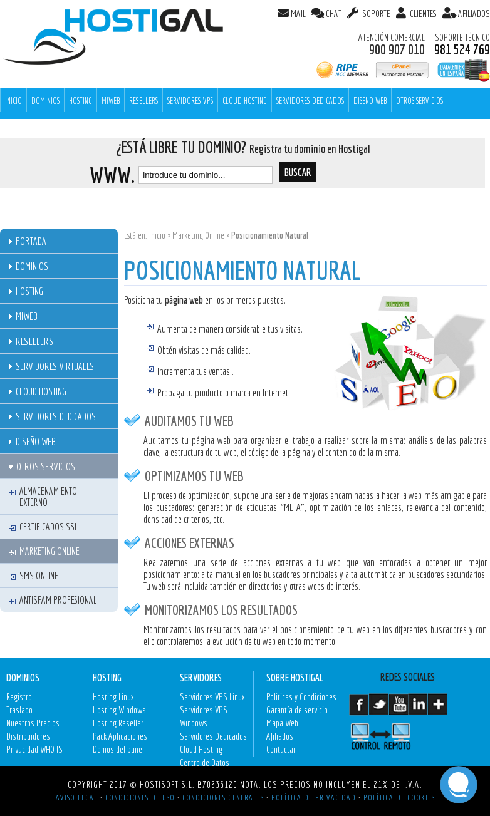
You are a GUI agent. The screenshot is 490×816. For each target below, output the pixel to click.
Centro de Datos (204, 762)
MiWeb (111, 101)
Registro (19, 696)
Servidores (201, 677)
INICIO (13, 101)
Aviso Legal (77, 797)
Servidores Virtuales (55, 366)
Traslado (19, 710)
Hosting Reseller (118, 723)
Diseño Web (370, 101)
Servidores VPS (190, 101)
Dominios (45, 101)
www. (112, 174)
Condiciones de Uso (140, 797)
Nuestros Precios (33, 723)
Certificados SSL (48, 526)
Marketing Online (198, 235)
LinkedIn (417, 709)
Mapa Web (282, 723)
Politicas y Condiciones (301, 696)
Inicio (157, 235)
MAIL (298, 13)
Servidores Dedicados (310, 101)
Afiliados (279, 736)
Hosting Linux (113, 696)
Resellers (143, 101)
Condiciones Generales (223, 797)
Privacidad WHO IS (34, 749)
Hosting (80, 101)
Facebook (358, 709)
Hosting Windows (119, 710)
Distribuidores (28, 736)
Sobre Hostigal (294, 677)
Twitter (378, 709)
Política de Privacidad (313, 797)
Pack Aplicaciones (120, 736)
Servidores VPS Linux (212, 696)
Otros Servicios (419, 101)
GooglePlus (437, 709)
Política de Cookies (399, 797)
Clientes (422, 13)
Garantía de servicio (297, 710)
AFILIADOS (474, 13)
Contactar (281, 749)
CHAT (333, 13)
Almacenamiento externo (48, 496)
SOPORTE (375, 13)
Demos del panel (118, 749)
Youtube (398, 709)
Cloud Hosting (244, 101)
